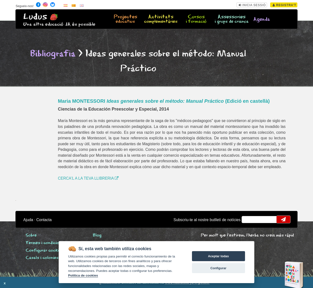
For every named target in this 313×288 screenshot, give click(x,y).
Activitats (161, 19)
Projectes (125, 19)
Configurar (218, 268)
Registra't (284, 5)
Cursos (196, 19)
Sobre (31, 235)
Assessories (231, 19)
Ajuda (28, 220)
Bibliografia (52, 53)
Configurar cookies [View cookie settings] (44, 250)
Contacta (44, 220)
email (248, 219)
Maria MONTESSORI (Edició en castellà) (164, 101)
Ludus (35, 17)
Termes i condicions (45, 243)
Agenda (261, 19)
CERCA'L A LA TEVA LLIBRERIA (88, 178)
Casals (42, 258)
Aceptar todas (218, 256)
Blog (97, 235)
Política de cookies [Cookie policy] (83, 275)
